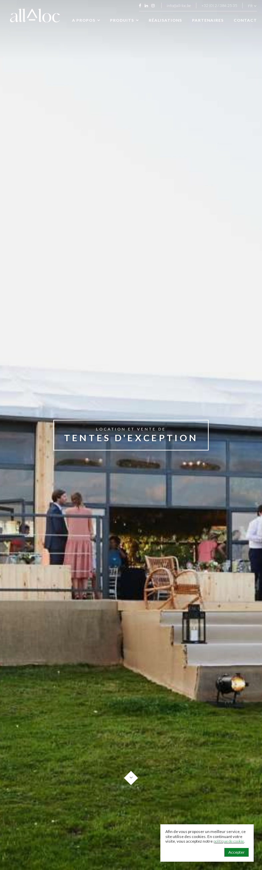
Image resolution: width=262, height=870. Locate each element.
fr (252, 6)
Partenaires (208, 20)
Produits (124, 20)
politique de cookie (228, 841)
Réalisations (165, 20)
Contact (245, 20)
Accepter (236, 852)
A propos (86, 20)
